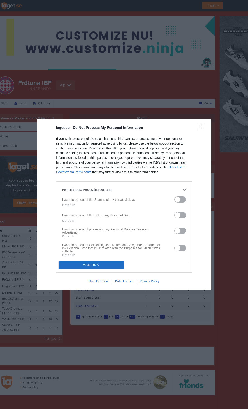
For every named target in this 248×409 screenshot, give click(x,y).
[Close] (202, 128)
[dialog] (124, 204)
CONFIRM (91, 265)
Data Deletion (98, 281)
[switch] (180, 199)
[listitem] (124, 189)
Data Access (123, 281)
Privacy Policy (149, 281)
